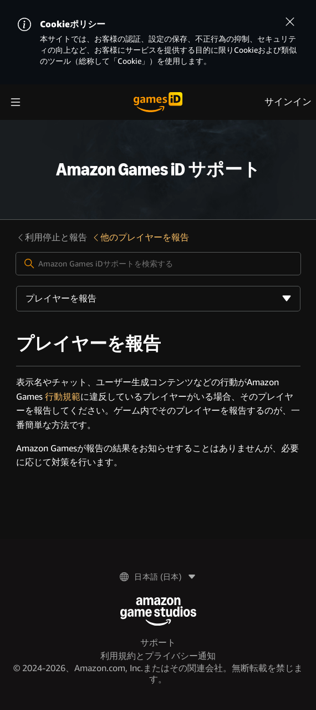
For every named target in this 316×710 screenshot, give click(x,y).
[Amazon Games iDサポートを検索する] (158, 264)
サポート (158, 642)
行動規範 (62, 396)
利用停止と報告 (51, 237)
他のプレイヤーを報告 (140, 237)
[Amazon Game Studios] (158, 611)
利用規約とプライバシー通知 (158, 656)
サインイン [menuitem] (288, 102)
